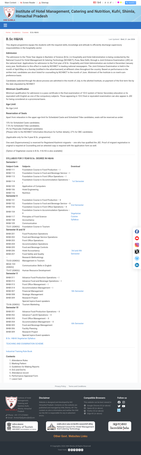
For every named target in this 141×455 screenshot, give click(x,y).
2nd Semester (77, 205)
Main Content (10, 3)
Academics (16, 32)
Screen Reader (27, 3)
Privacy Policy (60, 386)
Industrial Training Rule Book (19, 351)
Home (8, 32)
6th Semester (77, 323)
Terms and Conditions (77, 386)
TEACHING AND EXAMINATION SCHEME (24, 343)
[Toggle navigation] (5, 25)
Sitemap (43, 3)
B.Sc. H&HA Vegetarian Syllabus (20, 338)
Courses (25, 32)
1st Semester (78, 181)
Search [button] (130, 3)
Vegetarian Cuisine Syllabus (76, 216)
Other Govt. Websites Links (70, 436)
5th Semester (77, 291)
